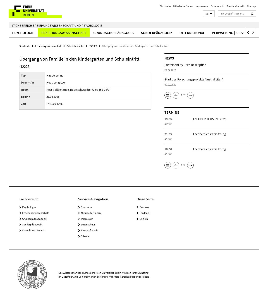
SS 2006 (93, 46)
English (144, 218)
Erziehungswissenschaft (63, 32)
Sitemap (251, 6)
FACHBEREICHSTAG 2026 (209, 119)
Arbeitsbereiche (75, 46)
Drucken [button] (144, 207)
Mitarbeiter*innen (183, 6)
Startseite (165, 6)
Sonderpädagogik (157, 32)
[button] (209, 13)
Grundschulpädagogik (113, 32)
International (192, 32)
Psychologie (23, 32)
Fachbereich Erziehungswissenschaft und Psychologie (57, 25)
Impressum (202, 6)
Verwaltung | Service (230, 32)
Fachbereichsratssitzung (209, 134)
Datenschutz (217, 6)
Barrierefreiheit (235, 6)
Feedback (145, 213)
